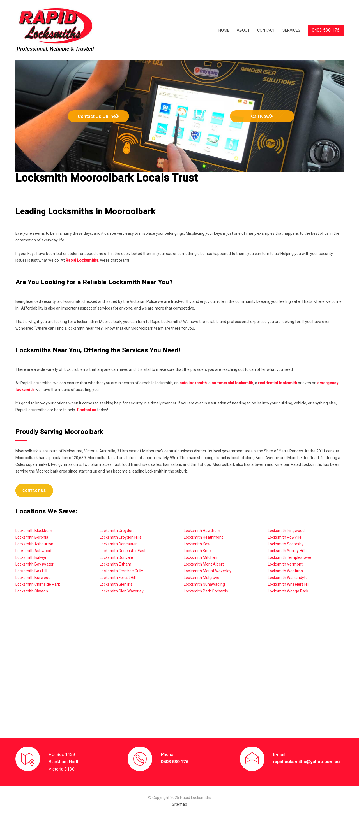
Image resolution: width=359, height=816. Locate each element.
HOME (223, 30)
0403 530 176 (174, 761)
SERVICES (291, 30)
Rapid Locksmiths (82, 260)
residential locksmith (277, 383)
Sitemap (179, 804)
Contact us (86, 410)
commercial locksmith (232, 383)
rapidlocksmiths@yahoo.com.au (306, 761)
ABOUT (243, 30)
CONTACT (266, 30)
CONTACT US (34, 491)
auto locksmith (193, 383)
